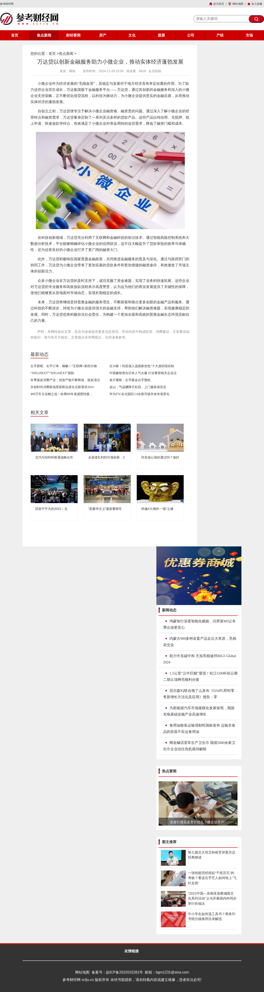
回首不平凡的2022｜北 (51, 509)
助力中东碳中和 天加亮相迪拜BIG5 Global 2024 (199, 659)
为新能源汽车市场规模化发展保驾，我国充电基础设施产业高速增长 (198, 711)
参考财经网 (7, 3)
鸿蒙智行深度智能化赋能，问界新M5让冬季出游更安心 (199, 624)
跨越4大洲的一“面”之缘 (157, 509)
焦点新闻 (44, 35)
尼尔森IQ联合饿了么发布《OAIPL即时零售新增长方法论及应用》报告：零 (198, 694)
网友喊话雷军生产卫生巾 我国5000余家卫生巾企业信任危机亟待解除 (199, 746)
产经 (220, 35)
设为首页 (218, 3)
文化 (132, 35)
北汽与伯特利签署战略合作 (54, 457)
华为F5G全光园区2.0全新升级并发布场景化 (139, 394)
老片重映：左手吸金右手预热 (130, 380)
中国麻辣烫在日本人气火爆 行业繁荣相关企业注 (143, 373)
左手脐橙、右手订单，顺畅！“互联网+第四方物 (63, 366)
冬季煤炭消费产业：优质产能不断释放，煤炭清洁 (65, 380)
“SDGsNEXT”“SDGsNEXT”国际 (52, 373)
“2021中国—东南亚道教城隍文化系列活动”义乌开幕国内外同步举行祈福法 (212, 898)
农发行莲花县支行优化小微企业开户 (197, 822)
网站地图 (237, 3)
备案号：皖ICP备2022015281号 (117, 972)
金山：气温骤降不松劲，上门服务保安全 (137, 387)
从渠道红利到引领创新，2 (106, 457)
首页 (14, 35)
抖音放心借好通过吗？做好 (160, 457)
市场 (249, 35)
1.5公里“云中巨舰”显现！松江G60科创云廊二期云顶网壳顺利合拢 (200, 676)
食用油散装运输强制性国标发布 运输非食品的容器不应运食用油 (199, 728)
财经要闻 (73, 35)
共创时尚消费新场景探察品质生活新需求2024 (62, 387)
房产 (102, 35)
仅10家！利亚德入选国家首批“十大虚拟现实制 (141, 366)
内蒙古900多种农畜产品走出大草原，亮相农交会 (199, 642)
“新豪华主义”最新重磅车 (105, 509)
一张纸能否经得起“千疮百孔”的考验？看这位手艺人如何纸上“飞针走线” (212, 878)
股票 (161, 35)
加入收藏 (256, 3)
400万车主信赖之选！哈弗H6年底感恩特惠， (61, 394)
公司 (190, 35)
